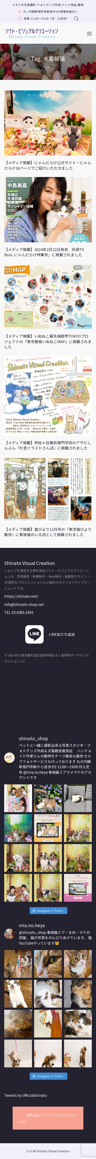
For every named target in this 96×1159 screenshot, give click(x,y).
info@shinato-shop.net (24, 604)
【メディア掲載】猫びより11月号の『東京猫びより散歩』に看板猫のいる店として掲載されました (48, 532)
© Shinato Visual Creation (51, 1151)
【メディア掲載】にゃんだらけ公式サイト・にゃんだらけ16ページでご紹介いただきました (47, 165)
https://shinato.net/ (21, 596)
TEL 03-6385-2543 (18, 612)
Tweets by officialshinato (25, 1095)
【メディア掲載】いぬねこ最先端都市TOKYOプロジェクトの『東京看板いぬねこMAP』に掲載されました (48, 341)
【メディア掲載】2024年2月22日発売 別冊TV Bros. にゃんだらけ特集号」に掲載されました (44, 252)
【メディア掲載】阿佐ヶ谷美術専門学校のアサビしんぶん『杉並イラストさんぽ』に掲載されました (47, 445)
